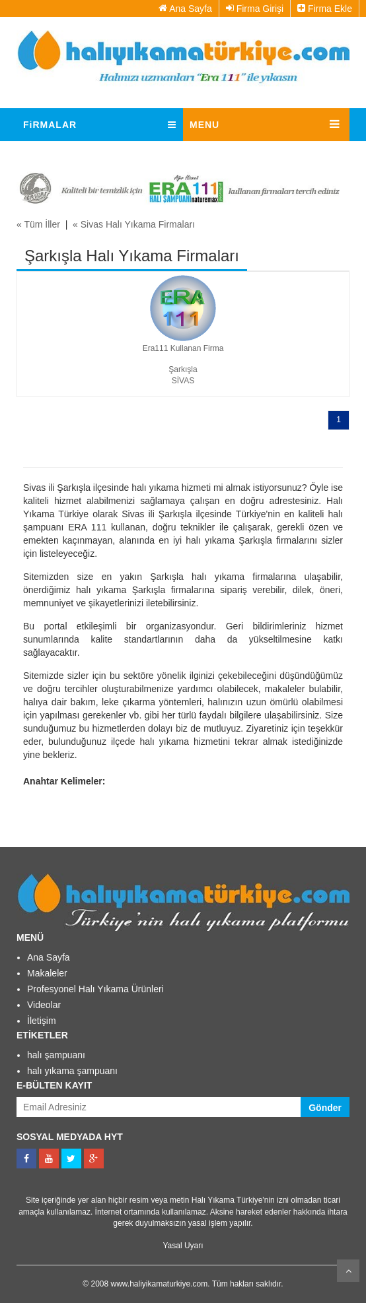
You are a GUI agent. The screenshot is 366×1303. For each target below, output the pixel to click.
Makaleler (47, 973)
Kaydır (348, 1270)
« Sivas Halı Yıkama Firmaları (134, 224)
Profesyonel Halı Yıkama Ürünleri (95, 989)
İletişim (41, 1020)
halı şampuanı (56, 1055)
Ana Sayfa (185, 8)
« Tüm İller (38, 224)
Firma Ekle (324, 8)
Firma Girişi (254, 8)
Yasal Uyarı (183, 1245)
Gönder (325, 1107)
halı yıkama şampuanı (72, 1070)
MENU (204, 124)
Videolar (44, 1005)
